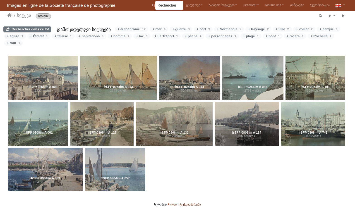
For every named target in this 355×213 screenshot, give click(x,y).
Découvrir (250, 5)
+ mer (159, 29)
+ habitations (91, 36)
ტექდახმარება (190, 204)
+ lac (142, 36)
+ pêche (193, 36)
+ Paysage (258, 29)
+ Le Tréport (166, 36)
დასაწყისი (9, 15)
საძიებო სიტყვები (222, 5)
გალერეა (193, 5)
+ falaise (63, 36)
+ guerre (181, 29)
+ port (203, 29)
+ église (15, 36)
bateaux (43, 16)
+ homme (120, 36)
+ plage (251, 36)
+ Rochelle (320, 36)
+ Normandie (229, 29)
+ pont (273, 36)
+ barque (328, 29)
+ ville (282, 29)
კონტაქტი (297, 5)
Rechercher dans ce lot (27, 29)
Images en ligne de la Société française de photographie (61, 5)
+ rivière (295, 36)
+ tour (13, 43)
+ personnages (222, 36)
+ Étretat (39, 36)
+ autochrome (132, 29)
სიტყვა (24, 15)
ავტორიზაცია (320, 5)
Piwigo (172, 204)
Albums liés (273, 5)
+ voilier (304, 29)
